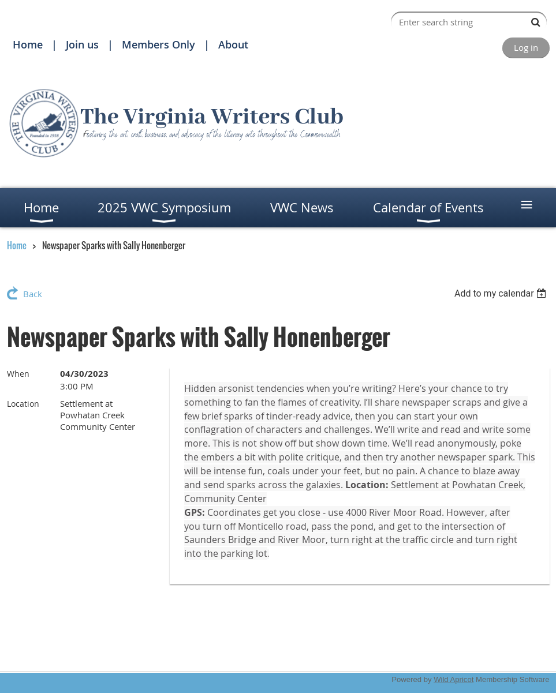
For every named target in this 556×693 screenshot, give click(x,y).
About (233, 44)
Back (32, 293)
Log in (526, 47)
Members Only (158, 44)
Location (23, 403)
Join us (82, 44)
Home (28, 44)
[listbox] (502, 293)
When (18, 373)
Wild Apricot (453, 679)
